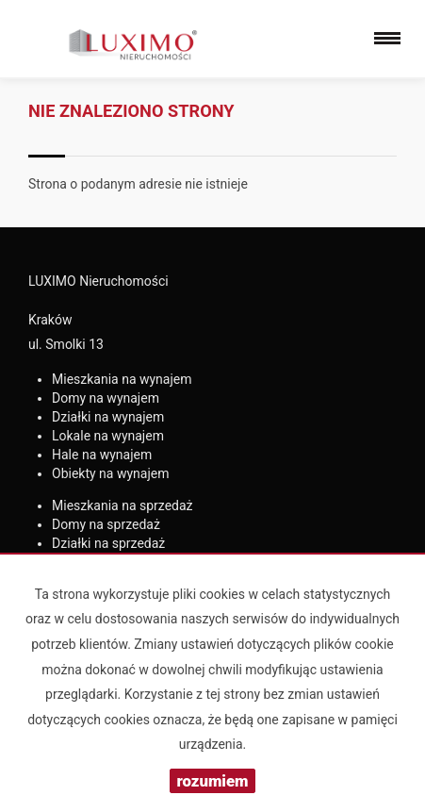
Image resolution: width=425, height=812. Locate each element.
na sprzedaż (122, 505)
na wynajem (122, 379)
